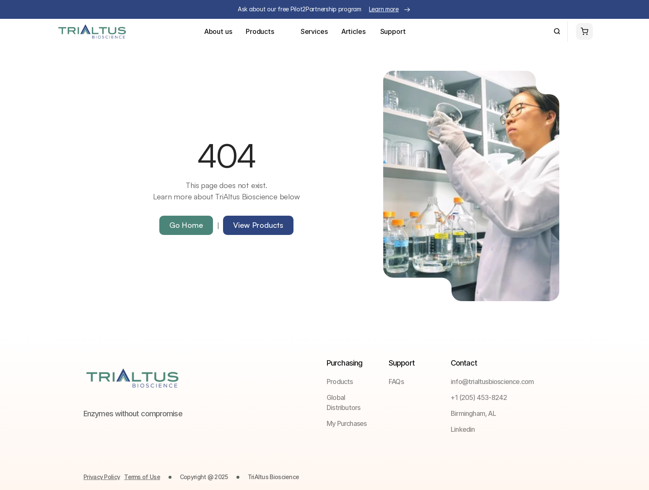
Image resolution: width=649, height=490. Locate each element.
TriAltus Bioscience (273, 476)
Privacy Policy (101, 476)
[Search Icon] (557, 31)
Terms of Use (142, 476)
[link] (415, 382)
